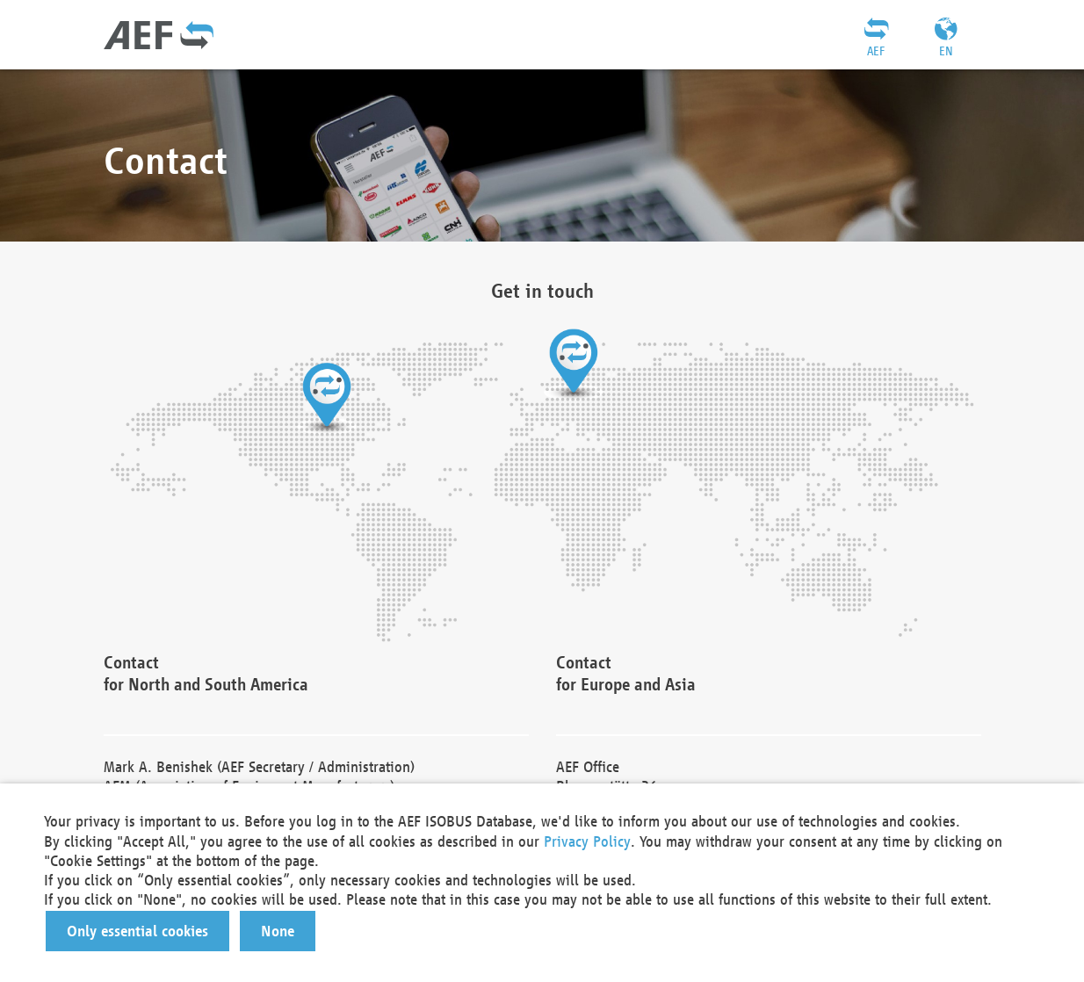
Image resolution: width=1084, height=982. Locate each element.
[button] (137, 931)
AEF (876, 51)
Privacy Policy (587, 841)
